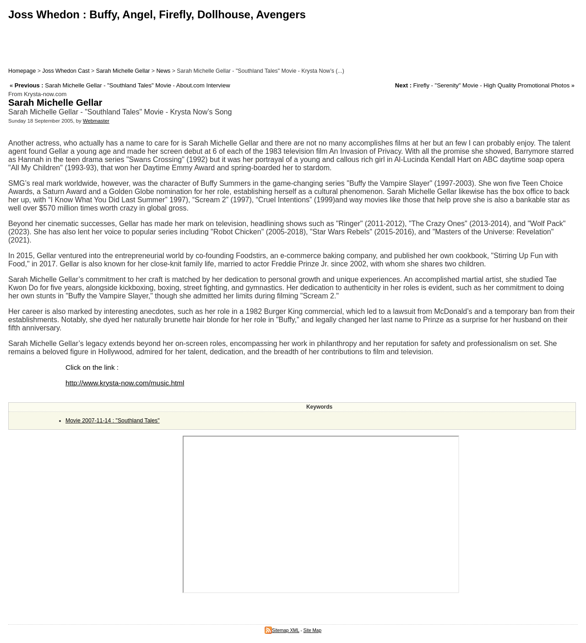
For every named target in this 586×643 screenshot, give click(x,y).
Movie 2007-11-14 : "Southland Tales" (112, 420)
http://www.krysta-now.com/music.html (124, 383)
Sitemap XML (282, 630)
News (163, 71)
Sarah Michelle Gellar (123, 71)
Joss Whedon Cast (65, 71)
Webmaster (96, 121)
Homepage (22, 71)
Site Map (312, 630)
